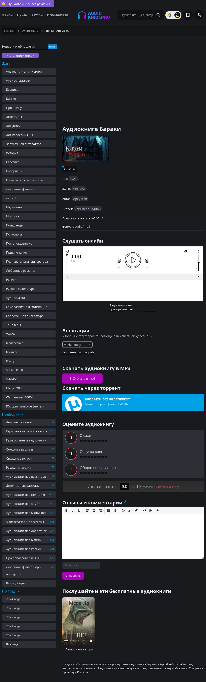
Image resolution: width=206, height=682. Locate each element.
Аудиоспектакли (18, 80)
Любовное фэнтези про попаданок (23, 570)
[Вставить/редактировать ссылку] (130, 478)
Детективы (14, 117)
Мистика (12, 216)
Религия (12, 280)
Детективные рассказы (23, 485)
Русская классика (18, 467)
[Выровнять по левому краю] (87, 478)
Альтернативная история (24, 71)
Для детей (13, 126)
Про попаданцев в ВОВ (23, 558)
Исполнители (57, 15)
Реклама (69, 670)
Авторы (37, 15)
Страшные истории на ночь (26, 431)
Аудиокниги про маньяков (26, 513)
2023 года (13, 608)
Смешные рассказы (20, 449)
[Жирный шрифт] (66, 478)
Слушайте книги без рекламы (25, 3)
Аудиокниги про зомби (23, 504)
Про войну (14, 108)
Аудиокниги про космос (23, 549)
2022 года (13, 617)
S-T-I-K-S (12, 379)
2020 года (13, 635)
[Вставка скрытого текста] (157, 478)
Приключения (16, 252)
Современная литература (24, 316)
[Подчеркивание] (79, 478)
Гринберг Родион (88, 209)
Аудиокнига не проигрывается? (121, 307)
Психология (15, 234)
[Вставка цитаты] (144, 478)
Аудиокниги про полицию (25, 495)
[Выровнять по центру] (94, 478)
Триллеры (13, 325)
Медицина (14, 207)
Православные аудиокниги (26, 440)
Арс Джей (80, 199)
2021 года (13, 626)
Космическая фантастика (24, 180)
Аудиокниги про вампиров (26, 476)
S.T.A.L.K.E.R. (15, 370)
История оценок (168, 454)
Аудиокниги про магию (23, 540)
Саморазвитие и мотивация (26, 307)
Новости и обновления (19, 46)
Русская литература (20, 289)
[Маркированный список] (108, 478)
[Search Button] (158, 15)
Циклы (22, 15)
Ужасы (10, 334)
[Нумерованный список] (115, 478)
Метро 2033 (15, 388)
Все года (12, 644)
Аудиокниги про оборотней (26, 531)
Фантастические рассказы (25, 522)
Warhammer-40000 (20, 397)
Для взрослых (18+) (20, 135)
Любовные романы (20, 270)
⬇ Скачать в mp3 (82, 378)
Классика (12, 162)
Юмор (10, 361)
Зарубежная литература (23, 144)
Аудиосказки (15, 298)
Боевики (12, 89)
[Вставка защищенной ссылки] (136, 478)
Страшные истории (20, 458)
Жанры (7, 15)
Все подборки (16, 583)
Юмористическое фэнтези (25, 406)
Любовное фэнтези (20, 189)
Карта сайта (89, 670)
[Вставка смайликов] (123, 478)
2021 (73, 179)
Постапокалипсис (19, 243)
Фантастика (14, 343)
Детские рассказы (19, 422)
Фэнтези (12, 352)
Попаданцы (14, 225)
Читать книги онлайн (20, 55)
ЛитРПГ (11, 198)
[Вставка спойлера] (151, 478)
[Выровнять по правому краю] (100, 478)
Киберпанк (14, 171)
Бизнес (11, 99)
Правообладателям (43, 670)
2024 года (13, 599)
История (12, 153)
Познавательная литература (27, 261)
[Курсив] (73, 478)
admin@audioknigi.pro (184, 670)
